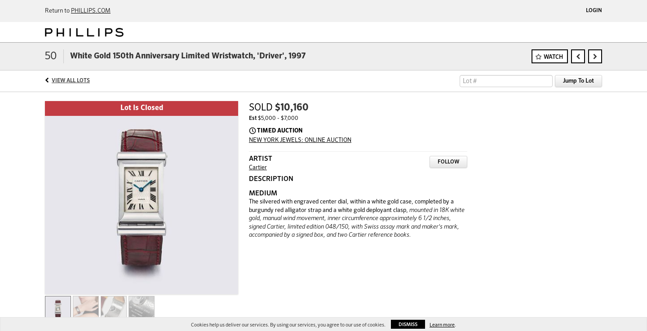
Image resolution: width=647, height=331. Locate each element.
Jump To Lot (578, 81)
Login (594, 10)
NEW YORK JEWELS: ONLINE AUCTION (300, 140)
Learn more (442, 324)
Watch (553, 57)
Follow (448, 162)
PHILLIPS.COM (91, 11)
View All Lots (71, 81)
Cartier (258, 168)
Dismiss (408, 324)
